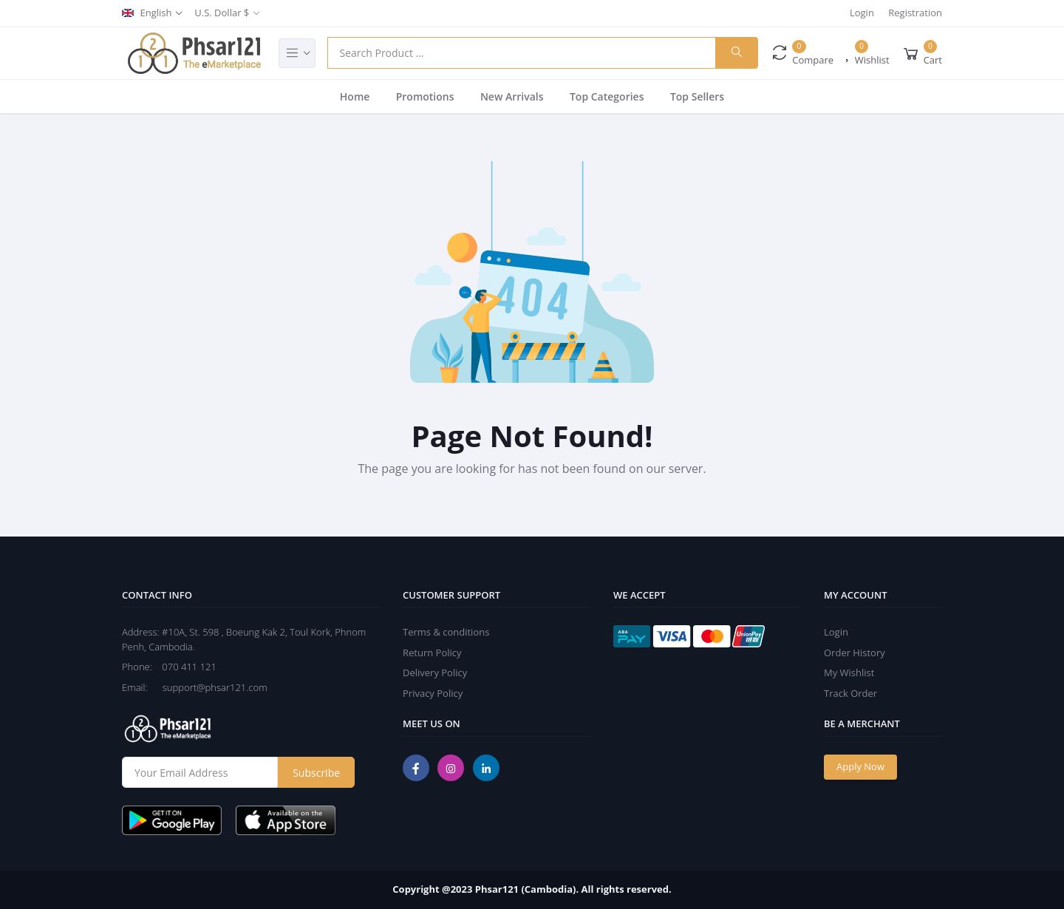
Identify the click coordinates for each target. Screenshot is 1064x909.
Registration (915, 12)
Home (355, 96)
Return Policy (432, 652)
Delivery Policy (435, 672)
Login (862, 12)
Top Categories (607, 96)
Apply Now (860, 766)
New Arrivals (512, 96)
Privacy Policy (433, 693)
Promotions (425, 96)
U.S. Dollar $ (221, 12)
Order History (854, 652)
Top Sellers (697, 96)
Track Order (850, 693)
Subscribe (316, 773)
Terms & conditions (446, 632)
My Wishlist (849, 672)
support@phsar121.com (208, 687)
